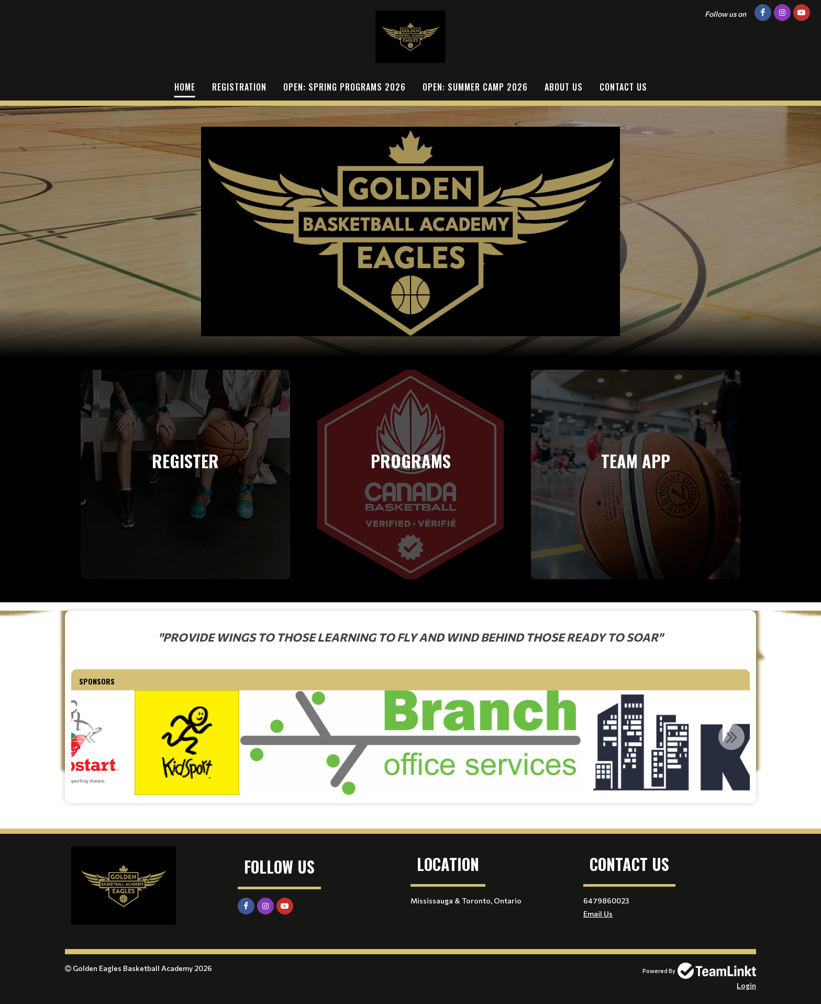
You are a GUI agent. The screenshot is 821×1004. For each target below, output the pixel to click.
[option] (187, 742)
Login (746, 985)
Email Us (598, 913)
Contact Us (623, 87)
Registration (239, 87)
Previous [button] (89, 737)
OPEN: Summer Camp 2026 (475, 87)
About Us (564, 87)
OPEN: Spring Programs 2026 (344, 87)
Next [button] (731, 737)
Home (184, 87)
